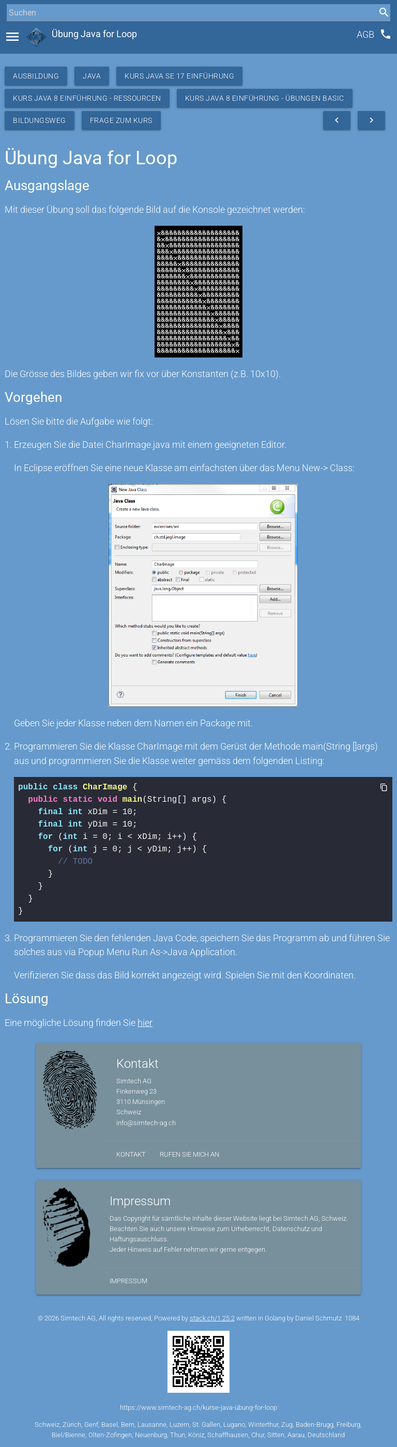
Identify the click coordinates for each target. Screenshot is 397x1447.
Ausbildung (36, 76)
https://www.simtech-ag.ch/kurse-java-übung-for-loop (198, 1407)
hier (145, 1022)
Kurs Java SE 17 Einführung (179, 76)
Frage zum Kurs (121, 120)
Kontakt (131, 1154)
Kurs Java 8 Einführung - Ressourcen (87, 98)
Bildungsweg (39, 120)
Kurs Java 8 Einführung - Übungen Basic (264, 98)
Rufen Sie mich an (189, 1154)
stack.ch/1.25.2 (212, 1318)
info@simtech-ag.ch (146, 1123)
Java (92, 76)
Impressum (128, 1281)
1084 (352, 1318)
